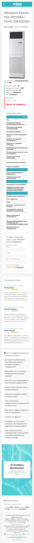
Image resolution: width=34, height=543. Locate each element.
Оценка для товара (12, 265)
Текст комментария (13, 259)
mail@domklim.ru (17, 524)
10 (14, 267)
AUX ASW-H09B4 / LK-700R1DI (14, 307)
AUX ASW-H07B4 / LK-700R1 (13, 328)
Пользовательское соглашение (13, 534)
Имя (7, 247)
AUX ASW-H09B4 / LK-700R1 (13, 286)
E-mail (8, 253)
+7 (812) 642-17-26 (14, 522)
